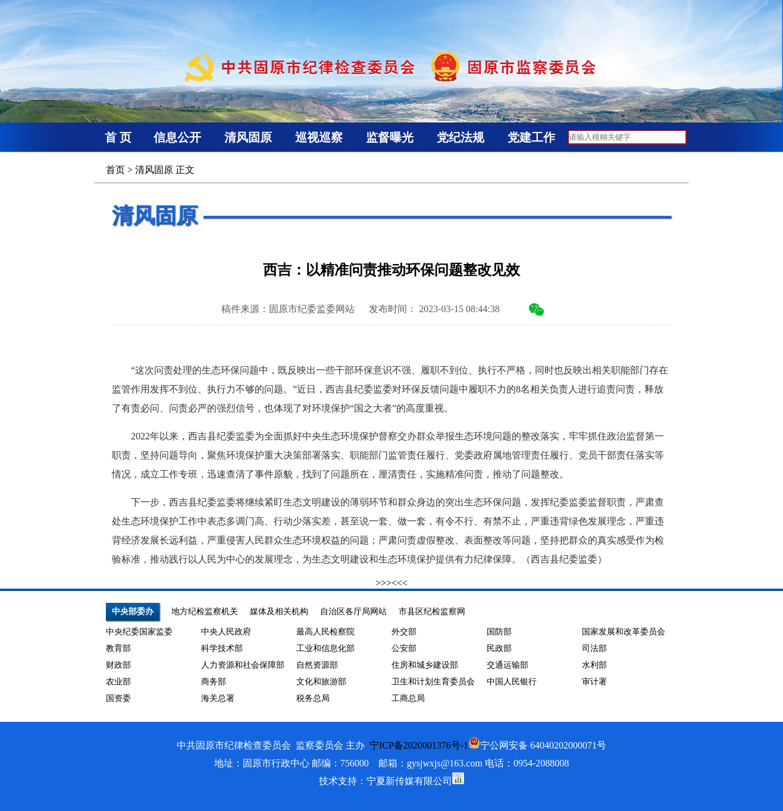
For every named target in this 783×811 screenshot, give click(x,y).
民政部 (499, 648)
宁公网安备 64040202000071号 (537, 745)
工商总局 (408, 698)
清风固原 (154, 170)
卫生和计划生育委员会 (433, 681)
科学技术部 (222, 648)
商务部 (213, 681)
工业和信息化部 (325, 648)
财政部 (118, 665)
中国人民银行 (512, 681)
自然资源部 (317, 665)
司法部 (594, 648)
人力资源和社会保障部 (242, 665)
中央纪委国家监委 (139, 631)
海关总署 (217, 698)
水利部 (594, 665)
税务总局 (313, 698)
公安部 (403, 648)
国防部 (499, 631)
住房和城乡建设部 (424, 665)
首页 (115, 170)
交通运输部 (507, 665)
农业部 (118, 681)
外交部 (403, 631)
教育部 (118, 648)
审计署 (594, 681)
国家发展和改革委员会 (623, 631)
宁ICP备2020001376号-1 (418, 745)
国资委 (118, 698)
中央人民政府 (226, 631)
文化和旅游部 (321, 681)
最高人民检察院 (325, 631)
